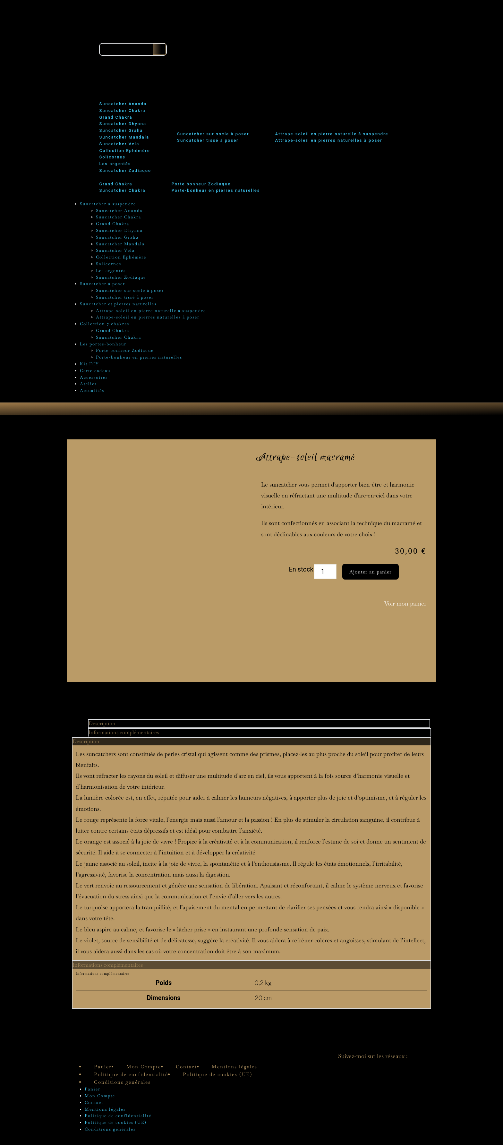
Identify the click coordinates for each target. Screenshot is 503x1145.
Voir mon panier (405, 606)
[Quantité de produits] (325, 575)
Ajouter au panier (370, 575)
